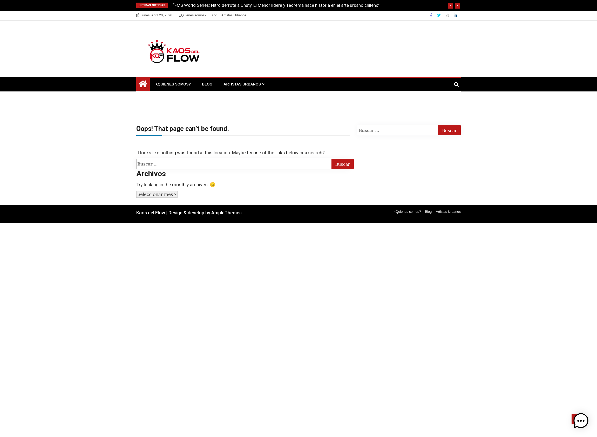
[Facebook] (431, 15)
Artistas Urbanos (233, 15)
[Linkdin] (455, 15)
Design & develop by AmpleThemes (205, 212)
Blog (214, 15)
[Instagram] (448, 15)
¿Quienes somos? (193, 15)
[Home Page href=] (143, 85)
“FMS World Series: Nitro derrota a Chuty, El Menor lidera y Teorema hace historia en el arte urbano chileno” (276, 5)
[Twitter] (439, 15)
